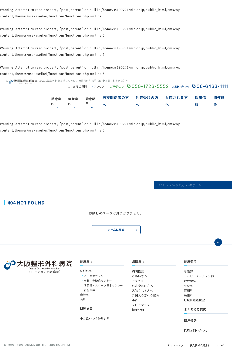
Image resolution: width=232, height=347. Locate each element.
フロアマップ (141, 291)
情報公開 (138, 296)
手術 (135, 287)
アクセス (99, 87)
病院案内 (82, 94)
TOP (162, 172)
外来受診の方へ (153, 94)
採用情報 (203, 94)
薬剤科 (188, 277)
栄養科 (188, 282)
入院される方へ (181, 94)
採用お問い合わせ (196, 317)
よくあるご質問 (75, 87)
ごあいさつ (139, 263)
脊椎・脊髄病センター (98, 267)
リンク (220, 332)
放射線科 (190, 267)
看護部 (188, 258)
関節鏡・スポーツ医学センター (103, 272)
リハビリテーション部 (199, 263)
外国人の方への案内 (145, 282)
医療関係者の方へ (123, 94)
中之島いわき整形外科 (95, 305)
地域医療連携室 (194, 287)
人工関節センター (95, 262)
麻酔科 (84, 281)
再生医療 (89, 276)
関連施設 (221, 94)
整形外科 (86, 257)
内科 (83, 286)
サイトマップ (172, 332)
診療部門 (99, 94)
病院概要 (138, 258)
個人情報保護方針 (198, 332)
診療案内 (64, 94)
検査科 (188, 272)
